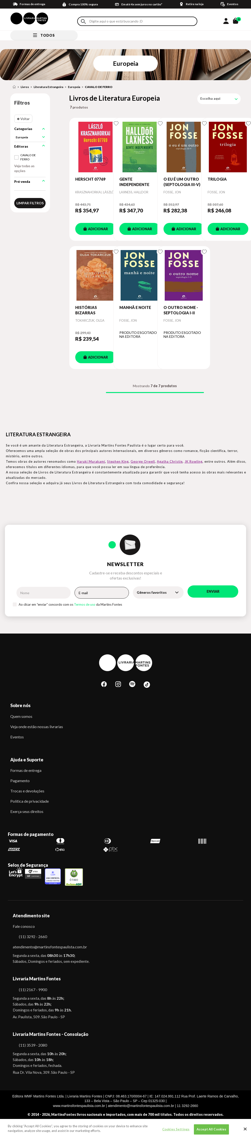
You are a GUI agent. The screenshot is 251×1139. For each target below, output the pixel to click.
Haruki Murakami (91, 461)
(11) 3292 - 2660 (33, 936)
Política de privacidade (29, 801)
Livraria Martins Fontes (37, 978)
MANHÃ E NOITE (135, 307)
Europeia (74, 87)
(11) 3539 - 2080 (33, 1045)
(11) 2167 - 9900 (33, 989)
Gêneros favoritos (152, 592)
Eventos (17, 736)
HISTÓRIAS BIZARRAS (86, 310)
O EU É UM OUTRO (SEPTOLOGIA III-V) (181, 182)
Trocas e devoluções (27, 791)
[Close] (245, 1130)
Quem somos (21, 716)
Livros (25, 87)
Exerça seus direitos (26, 811)
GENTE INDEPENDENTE (134, 182)
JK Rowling (193, 461)
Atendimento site (31, 915)
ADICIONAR (95, 229)
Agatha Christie (170, 461)
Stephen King (118, 461)
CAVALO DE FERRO (99, 87)
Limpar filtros (30, 203)
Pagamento (20, 780)
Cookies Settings (175, 1130)
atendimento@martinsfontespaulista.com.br (45, 946)
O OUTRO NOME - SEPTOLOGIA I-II (180, 310)
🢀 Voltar (23, 119)
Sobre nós (20, 705)
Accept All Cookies (211, 1130)
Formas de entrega (25, 770)
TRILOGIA (217, 179)
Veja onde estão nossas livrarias (36, 726)
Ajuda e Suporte (26, 759)
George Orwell (143, 461)
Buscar (83, 21)
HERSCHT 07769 (90, 179)
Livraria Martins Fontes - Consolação (50, 1034)
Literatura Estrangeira (48, 87)
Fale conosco (24, 926)
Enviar (213, 591)
